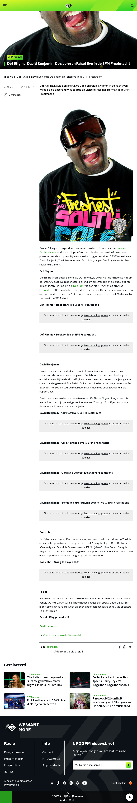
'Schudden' (45, 290)
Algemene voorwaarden (18, 781)
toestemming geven (96, 315)
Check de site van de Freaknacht (62, 635)
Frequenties (12, 765)
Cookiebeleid (118, 783)
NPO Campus (51, 758)
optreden (52, 647)
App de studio (51, 765)
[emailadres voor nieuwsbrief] (103, 765)
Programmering (14, 752)
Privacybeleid (11, 785)
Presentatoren (14, 758)
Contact (47, 752)
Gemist (8, 771)
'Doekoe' (78, 286)
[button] (129, 797)
